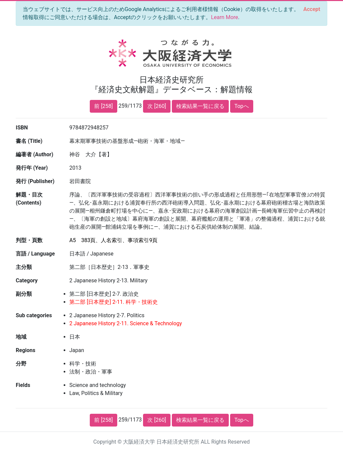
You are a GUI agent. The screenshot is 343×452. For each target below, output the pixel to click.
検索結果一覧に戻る (200, 106)
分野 (21, 363)
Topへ (241, 106)
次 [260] (156, 106)
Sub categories (34, 315)
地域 (21, 337)
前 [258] (103, 106)
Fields (23, 385)
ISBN (22, 127)
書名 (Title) (29, 141)
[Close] (312, 9)
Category (27, 280)
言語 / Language (35, 253)
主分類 (24, 267)
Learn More (224, 17)
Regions (25, 350)
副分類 (24, 294)
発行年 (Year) (32, 168)
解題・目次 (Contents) (29, 198)
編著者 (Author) (34, 154)
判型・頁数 (29, 240)
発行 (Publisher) (35, 181)
